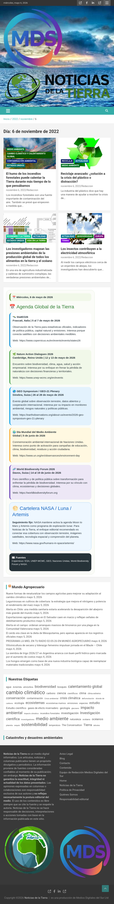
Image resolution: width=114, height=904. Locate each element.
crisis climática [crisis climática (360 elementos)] (70, 698)
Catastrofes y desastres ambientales (34, 738)
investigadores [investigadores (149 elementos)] (27, 719)
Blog (62, 758)
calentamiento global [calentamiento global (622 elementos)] (85, 686)
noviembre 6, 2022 (16, 190)
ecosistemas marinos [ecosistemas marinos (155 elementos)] (56, 703)
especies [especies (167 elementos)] (83, 703)
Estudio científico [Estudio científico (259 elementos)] (16, 708)
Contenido (65, 767)
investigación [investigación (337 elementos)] (70, 713)
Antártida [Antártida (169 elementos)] (17, 687)
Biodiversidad (84, 236)
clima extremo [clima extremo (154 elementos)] (94, 693)
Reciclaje (67, 161)
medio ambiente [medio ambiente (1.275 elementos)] (52, 718)
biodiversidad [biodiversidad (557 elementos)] (45, 687)
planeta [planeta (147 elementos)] (9, 725)
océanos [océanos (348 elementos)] (97, 719)
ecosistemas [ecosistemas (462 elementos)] (35, 703)
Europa (99, 236)
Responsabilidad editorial (74, 799)
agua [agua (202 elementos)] (8, 687)
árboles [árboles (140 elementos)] (96, 725)
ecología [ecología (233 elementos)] (19, 703)
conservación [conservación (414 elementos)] (15, 698)
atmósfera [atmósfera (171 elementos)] (28, 687)
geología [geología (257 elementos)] (65, 708)
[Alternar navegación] (8, 111)
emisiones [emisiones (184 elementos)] (72, 703)
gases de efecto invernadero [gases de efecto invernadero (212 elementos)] (43, 708)
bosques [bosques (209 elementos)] (62, 687)
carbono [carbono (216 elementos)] (50, 693)
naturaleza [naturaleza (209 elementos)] (75, 719)
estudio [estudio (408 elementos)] (94, 703)
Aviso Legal (66, 753)
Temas (65, 240)
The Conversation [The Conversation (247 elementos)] (72, 725)
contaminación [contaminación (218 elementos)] (35, 698)
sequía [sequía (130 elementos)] (17, 725)
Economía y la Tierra (18, 236)
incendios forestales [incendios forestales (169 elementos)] (50, 713)
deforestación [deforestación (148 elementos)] (88, 698)
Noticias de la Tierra (71, 785)
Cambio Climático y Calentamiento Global (26, 155)
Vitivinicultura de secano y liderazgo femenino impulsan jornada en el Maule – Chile (54, 645)
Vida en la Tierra (36, 240)
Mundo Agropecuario (28, 587)
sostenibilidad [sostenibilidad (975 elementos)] (34, 724)
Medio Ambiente (15, 149)
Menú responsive (107, 3)
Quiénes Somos (69, 794)
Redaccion (32, 190)
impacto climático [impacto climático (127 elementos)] (31, 713)
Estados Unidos (15, 165)
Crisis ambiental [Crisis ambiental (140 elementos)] (51, 698)
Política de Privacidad (72, 790)
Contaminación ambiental (21, 161)
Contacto (65, 763)
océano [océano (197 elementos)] (86, 719)
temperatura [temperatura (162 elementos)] (54, 725)
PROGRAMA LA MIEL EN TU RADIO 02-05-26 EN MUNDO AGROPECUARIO (48, 641)
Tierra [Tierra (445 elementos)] (88, 725)
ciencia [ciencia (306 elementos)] (61, 693)
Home (63, 780)
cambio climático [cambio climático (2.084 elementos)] (25, 692)
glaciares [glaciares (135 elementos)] (75, 708)
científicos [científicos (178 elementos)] (72, 693)
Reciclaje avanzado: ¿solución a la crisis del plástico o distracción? (83, 178)
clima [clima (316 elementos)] (82, 693)
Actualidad (81, 161)
